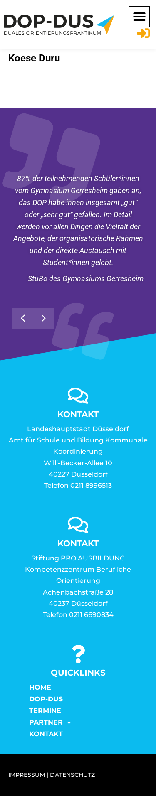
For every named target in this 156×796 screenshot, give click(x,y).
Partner (50, 722)
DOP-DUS (46, 699)
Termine (45, 711)
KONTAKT (46, 734)
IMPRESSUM (26, 775)
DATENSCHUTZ (72, 775)
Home (40, 687)
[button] (139, 16)
